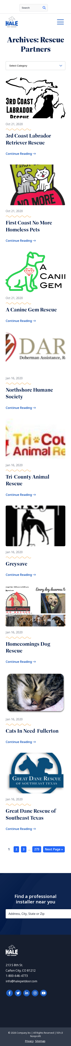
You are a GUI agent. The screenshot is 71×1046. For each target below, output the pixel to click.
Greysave (16, 563)
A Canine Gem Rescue (31, 309)
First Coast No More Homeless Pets (29, 226)
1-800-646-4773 (17, 976)
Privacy (29, 1041)
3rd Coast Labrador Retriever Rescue (28, 139)
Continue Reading (21, 154)
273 (36, 849)
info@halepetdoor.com (21, 981)
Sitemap (40, 1041)
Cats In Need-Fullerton (32, 731)
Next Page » (54, 849)
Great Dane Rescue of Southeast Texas (31, 814)
